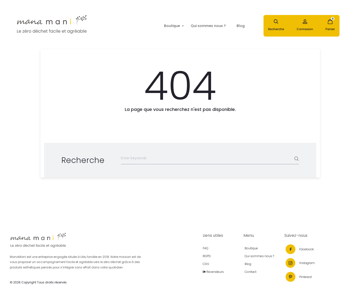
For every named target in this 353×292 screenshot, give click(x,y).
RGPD (207, 256)
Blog (241, 25)
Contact (250, 272)
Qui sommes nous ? (208, 25)
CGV (206, 264)
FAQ (205, 248)
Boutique (172, 25)
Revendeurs (213, 272)
